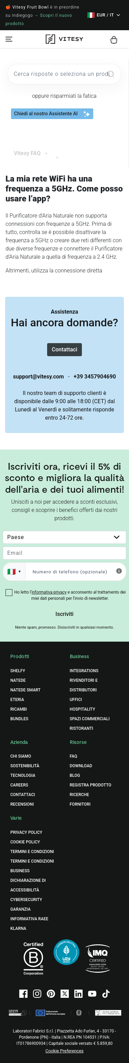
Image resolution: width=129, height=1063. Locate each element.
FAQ (73, 756)
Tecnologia (22, 775)
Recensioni (22, 804)
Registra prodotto (90, 785)
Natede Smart (25, 690)
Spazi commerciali (90, 718)
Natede (18, 680)
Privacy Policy (26, 832)
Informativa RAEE (29, 918)
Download (81, 765)
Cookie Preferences (64, 1050)
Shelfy (17, 670)
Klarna (18, 928)
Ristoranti (81, 728)
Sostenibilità (24, 765)
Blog (75, 775)
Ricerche (79, 794)
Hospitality (82, 709)
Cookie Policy (25, 842)
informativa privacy (49, 592)
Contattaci (64, 349)
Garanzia (20, 909)
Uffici (76, 699)
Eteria (17, 699)
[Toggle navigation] (9, 39)
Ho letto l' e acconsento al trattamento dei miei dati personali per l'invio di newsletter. (70, 595)
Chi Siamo (20, 756)
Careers (19, 785)
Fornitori (80, 804)
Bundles (19, 718)
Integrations (84, 670)
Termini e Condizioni (32, 851)
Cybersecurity (26, 899)
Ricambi (18, 709)
